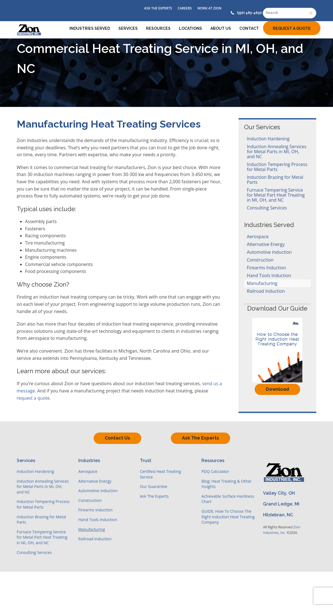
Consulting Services (267, 208)
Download (277, 389)
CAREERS (185, 8)
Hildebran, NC (278, 514)
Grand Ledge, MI (281, 504)
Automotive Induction (269, 252)
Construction (260, 260)
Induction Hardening (268, 139)
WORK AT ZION (209, 8)
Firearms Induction (266, 268)
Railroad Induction (266, 291)
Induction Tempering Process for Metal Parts (277, 166)
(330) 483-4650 (249, 13)
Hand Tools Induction (269, 275)
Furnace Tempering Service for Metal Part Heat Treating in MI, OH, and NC (276, 195)
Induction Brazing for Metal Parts (275, 179)
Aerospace (258, 236)
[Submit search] (311, 13)
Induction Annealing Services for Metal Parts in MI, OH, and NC (277, 151)
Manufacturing (262, 283)
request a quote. (34, 398)
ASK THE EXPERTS (158, 8)
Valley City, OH (279, 493)
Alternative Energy (266, 244)
